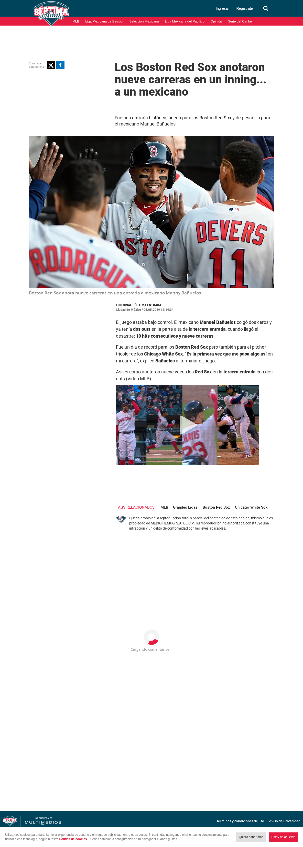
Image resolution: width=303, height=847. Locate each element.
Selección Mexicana (144, 21)
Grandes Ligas (185, 507)
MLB (75, 21)
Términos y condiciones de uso (240, 821)
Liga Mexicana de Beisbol (104, 21)
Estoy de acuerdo (283, 837)
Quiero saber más (251, 837)
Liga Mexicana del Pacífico (184, 21)
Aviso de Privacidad (284, 821)
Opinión (216, 21)
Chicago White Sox (251, 507)
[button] (51, 65)
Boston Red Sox (216, 507)
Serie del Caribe (240, 21)
